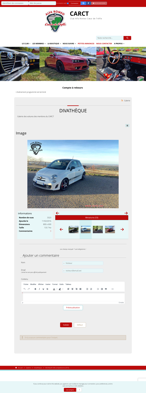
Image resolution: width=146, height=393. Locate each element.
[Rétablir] (29, 289)
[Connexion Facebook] (88, 3)
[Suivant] (126, 213)
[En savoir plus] (79, 390)
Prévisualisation (73, 308)
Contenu (24, 279)
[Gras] (35, 289)
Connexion (74, 3)
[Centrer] (72, 289)
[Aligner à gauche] (68, 289)
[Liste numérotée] (91, 289)
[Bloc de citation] (106, 289)
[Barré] (47, 289)
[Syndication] (122, 100)
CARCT (79, 13)
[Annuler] (25, 289)
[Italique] (39, 289)
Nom (23, 262)
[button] (55, 289)
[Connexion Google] (83, 3)
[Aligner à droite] (76, 289)
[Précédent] (57, 213)
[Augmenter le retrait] (102, 289)
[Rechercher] (127, 38)
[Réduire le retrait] (98, 289)
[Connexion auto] (68, 3)
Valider (66, 325)
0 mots (121, 302)
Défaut (80, 325)
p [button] (22, 302)
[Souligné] (43, 289)
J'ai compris (70, 390)
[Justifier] (80, 289)
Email (41, 271)
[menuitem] (26, 284)
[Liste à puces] (87, 289)
